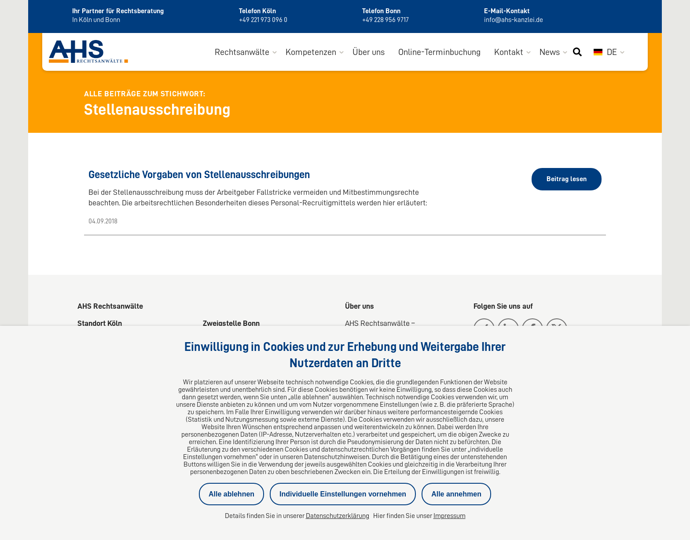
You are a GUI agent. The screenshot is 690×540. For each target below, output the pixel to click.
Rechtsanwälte (242, 51)
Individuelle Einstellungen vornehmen (342, 494)
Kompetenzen (311, 51)
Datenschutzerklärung (337, 515)
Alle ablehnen (231, 494)
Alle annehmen (456, 494)
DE (605, 51)
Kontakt (508, 51)
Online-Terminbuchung (439, 51)
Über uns (368, 51)
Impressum (449, 515)
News (550, 51)
